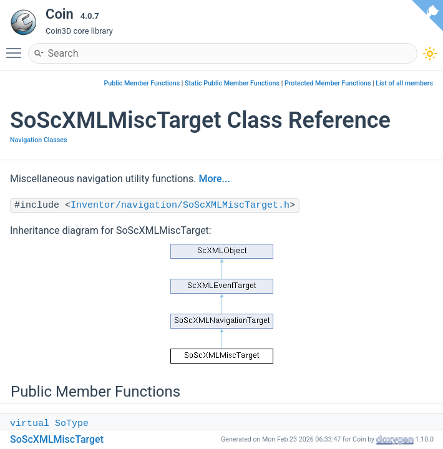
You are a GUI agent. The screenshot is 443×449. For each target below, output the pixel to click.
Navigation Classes (38, 140)
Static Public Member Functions (232, 83)
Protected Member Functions (328, 83)
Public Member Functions (142, 83)
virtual (29, 423)
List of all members (404, 83)
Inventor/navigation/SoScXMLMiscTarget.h (180, 205)
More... (214, 179)
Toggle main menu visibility (16, 47)
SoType (72, 423)
